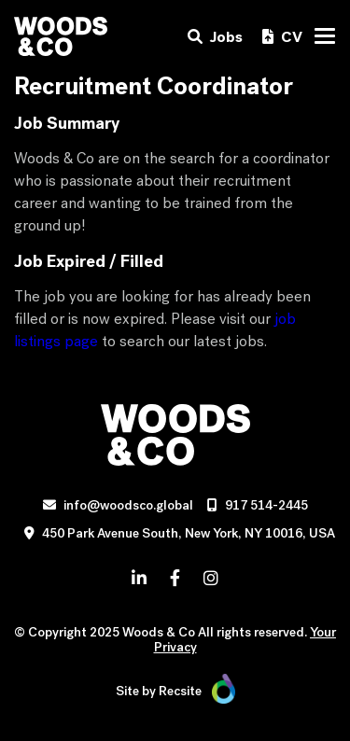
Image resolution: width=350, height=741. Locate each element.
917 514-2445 (266, 505)
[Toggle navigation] (325, 36)
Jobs (215, 37)
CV (282, 37)
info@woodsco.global (128, 505)
